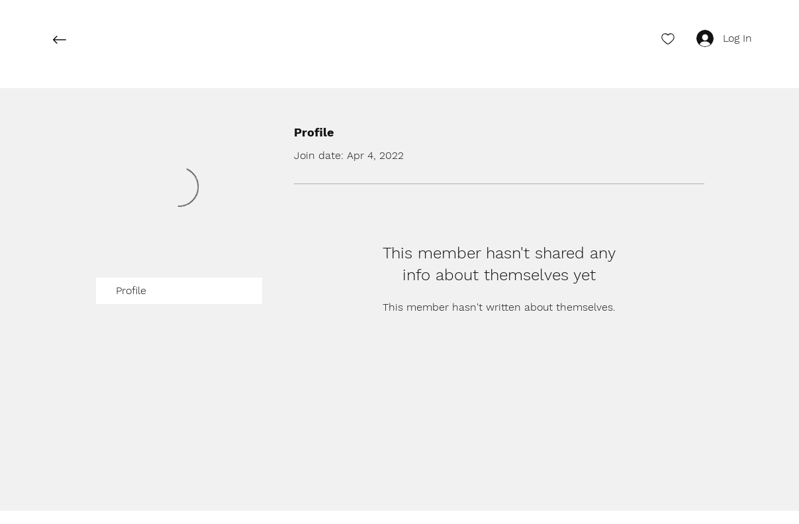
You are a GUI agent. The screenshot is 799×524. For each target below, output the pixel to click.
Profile (131, 290)
